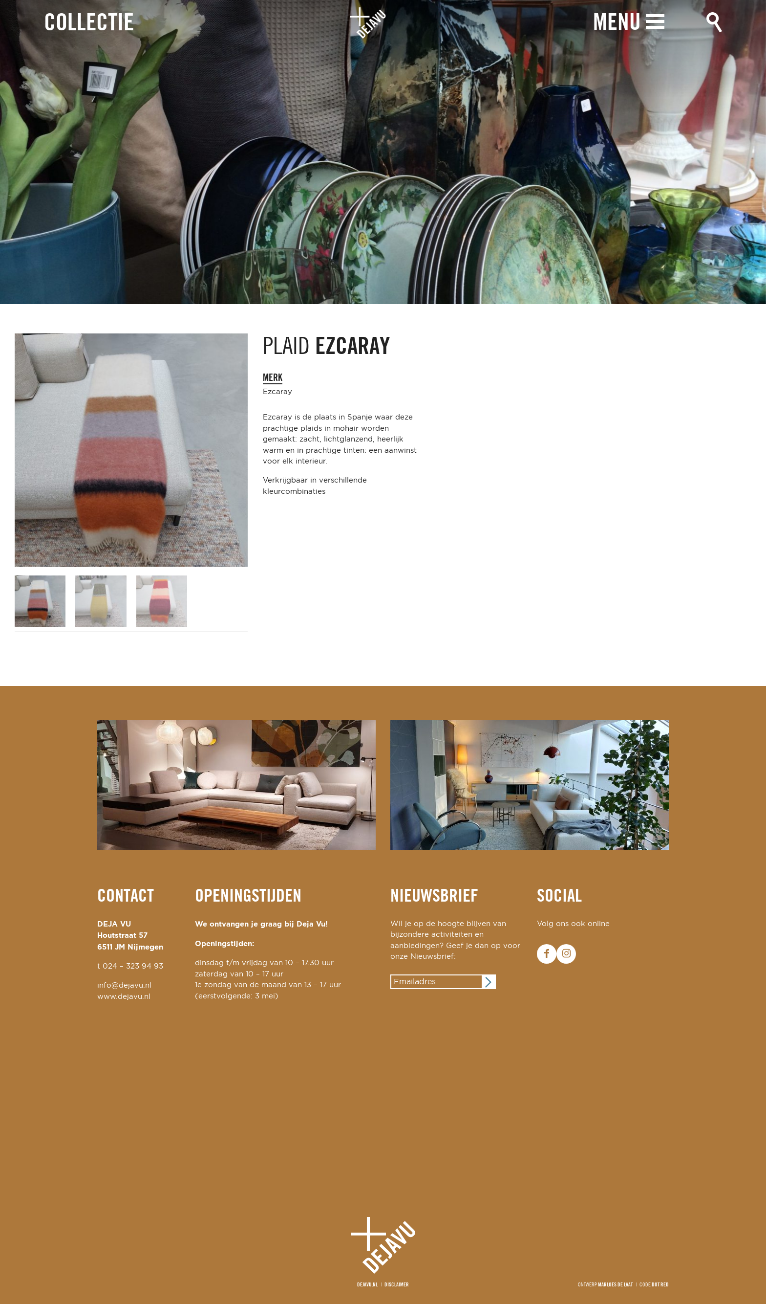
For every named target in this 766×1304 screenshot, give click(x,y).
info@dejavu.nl (124, 985)
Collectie (89, 23)
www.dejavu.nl (123, 996)
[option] (383, 152)
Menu (617, 23)
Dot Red (660, 1284)
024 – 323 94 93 (133, 966)
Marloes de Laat (615, 1284)
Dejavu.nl (367, 1284)
